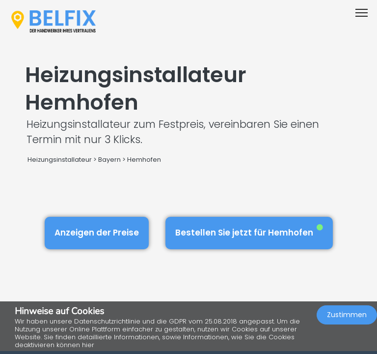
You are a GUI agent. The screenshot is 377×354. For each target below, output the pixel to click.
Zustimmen (347, 315)
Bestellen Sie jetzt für (249, 231)
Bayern (109, 159)
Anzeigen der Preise (96, 232)
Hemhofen (144, 159)
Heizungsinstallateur (59, 159)
